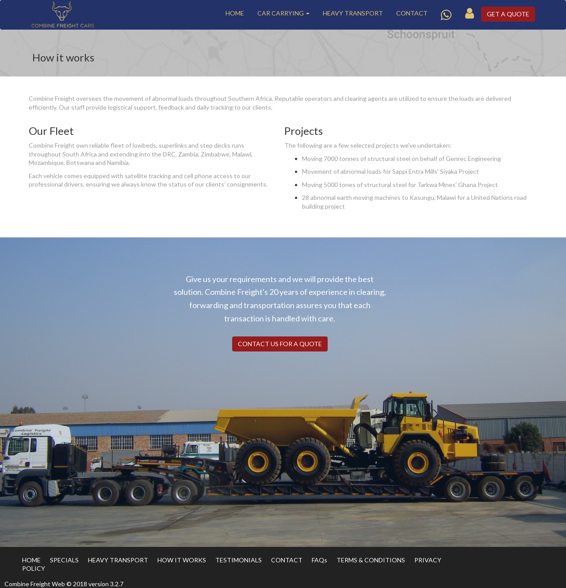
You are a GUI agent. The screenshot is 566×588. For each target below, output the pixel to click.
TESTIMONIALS (238, 560)
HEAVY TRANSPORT (353, 13)
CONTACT (412, 13)
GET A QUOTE (508, 14)
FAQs (319, 560)
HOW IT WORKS (181, 560)
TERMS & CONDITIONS (371, 560)
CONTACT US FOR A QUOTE (280, 343)
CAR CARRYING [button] (283, 13)
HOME (235, 13)
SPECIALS (64, 560)
